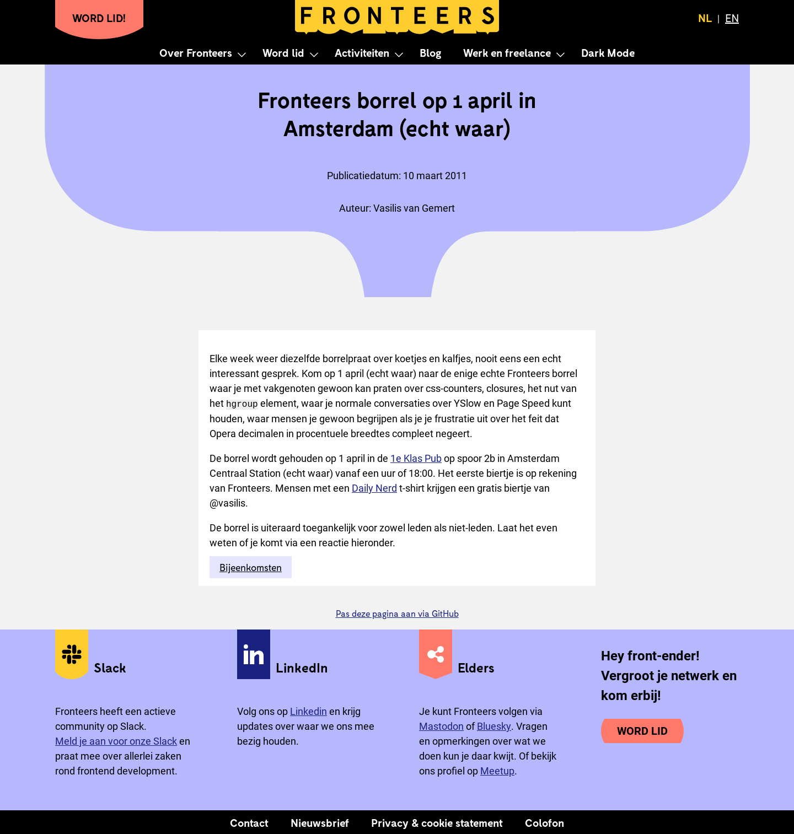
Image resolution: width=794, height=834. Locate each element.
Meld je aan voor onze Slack (116, 740)
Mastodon (441, 725)
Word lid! (99, 17)
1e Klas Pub (416, 458)
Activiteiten (362, 52)
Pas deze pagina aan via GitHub (397, 612)
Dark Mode (608, 52)
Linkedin (308, 711)
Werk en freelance (507, 52)
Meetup (497, 770)
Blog (430, 52)
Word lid (283, 52)
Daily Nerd (374, 487)
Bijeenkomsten (250, 567)
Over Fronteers (195, 52)
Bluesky (494, 725)
